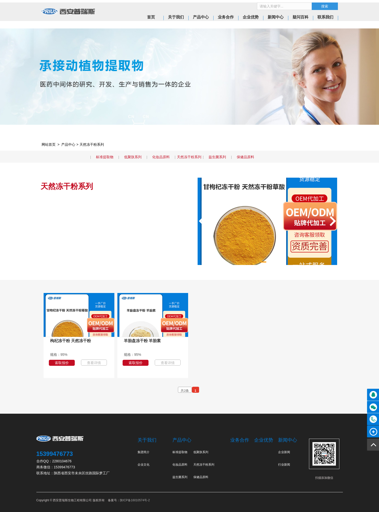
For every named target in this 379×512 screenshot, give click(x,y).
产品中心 (68, 144)
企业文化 (144, 464)
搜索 (324, 6)
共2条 (185, 390)
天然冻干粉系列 (91, 144)
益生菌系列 (217, 157)
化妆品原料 (161, 157)
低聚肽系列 (133, 157)
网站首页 (49, 144)
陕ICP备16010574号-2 (135, 500)
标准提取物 (104, 157)
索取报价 (62, 363)
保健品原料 (245, 157)
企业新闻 (284, 452)
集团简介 (144, 452)
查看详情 (94, 363)
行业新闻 (284, 464)
